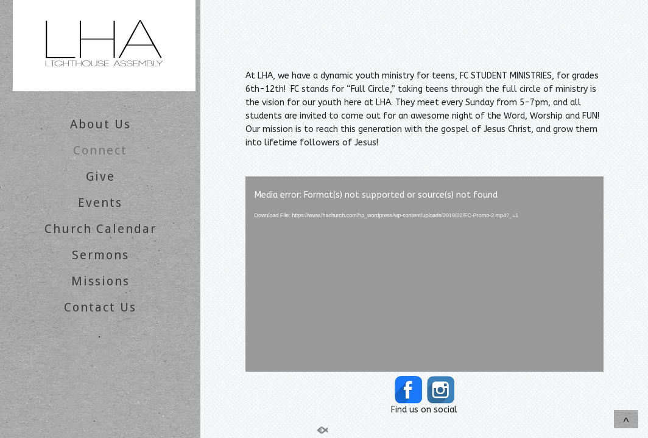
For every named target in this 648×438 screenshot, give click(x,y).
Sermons (100, 255)
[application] (424, 274)
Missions (100, 281)
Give (100, 176)
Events (100, 202)
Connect (100, 150)
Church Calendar (100, 228)
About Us (100, 124)
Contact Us (100, 307)
